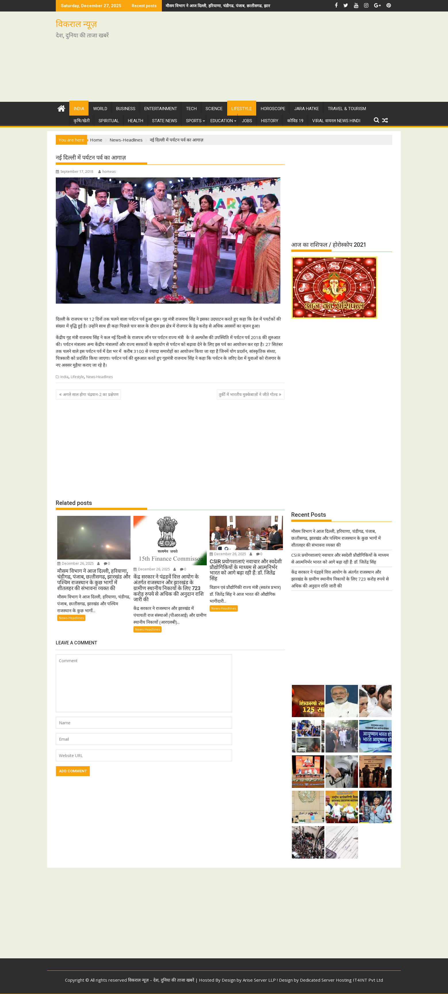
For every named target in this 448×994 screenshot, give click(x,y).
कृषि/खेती (82, 120)
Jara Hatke (306, 108)
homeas (107, 171)
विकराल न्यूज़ (76, 24)
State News (164, 120)
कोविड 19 (295, 120)
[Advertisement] (277, 59)
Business (125, 108)
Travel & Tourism (347, 108)
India (79, 108)
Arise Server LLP (259, 980)
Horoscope (273, 108)
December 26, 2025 (75, 563)
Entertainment (160, 108)
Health (135, 120)
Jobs (247, 120)
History (269, 120)
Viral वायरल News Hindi (336, 120)
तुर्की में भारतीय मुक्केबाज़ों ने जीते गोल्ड (248, 394)
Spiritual (109, 120)
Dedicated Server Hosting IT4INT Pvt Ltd (341, 980)
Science (214, 108)
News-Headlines (99, 376)
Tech (191, 108)
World (100, 108)
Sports (194, 120)
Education (221, 120)
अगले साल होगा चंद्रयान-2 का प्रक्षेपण (90, 394)
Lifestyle (241, 108)
